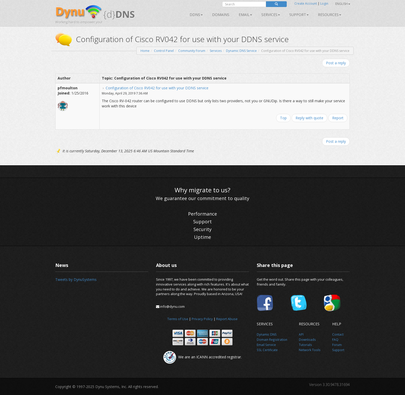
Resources (329, 14)
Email (245, 14)
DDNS (196, 14)
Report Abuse (227, 319)
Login (324, 3)
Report (338, 117)
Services (216, 51)
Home (145, 51)
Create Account (305, 3)
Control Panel (164, 51)
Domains (220, 14)
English (342, 4)
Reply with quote (309, 117)
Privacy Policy (202, 319)
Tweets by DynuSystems (76, 279)
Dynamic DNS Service (241, 51)
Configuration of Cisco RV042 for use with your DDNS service (157, 87)
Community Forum (191, 51)
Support (299, 14)
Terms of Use (177, 319)
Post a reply (336, 62)
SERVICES (270, 14)
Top (283, 117)
